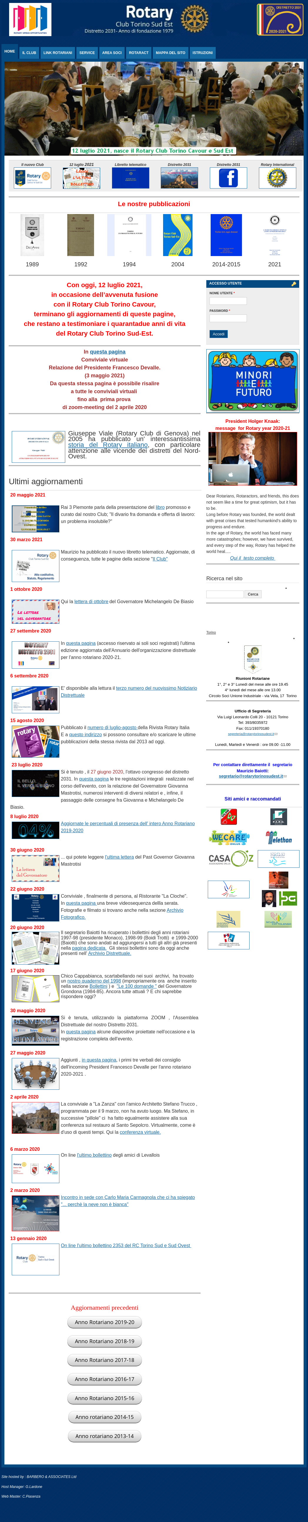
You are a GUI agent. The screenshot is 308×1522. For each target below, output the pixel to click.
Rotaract (138, 53)
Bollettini (98, 986)
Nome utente (222, 293)
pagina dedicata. (89, 948)
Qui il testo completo (252, 558)
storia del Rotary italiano (108, 444)
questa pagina (107, 352)
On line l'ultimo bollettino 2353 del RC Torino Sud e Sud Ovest (126, 1245)
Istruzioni (203, 53)
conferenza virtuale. (140, 1132)
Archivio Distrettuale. (109, 953)
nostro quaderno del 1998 (94, 980)
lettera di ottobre (91, 601)
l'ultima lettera (119, 857)
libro (160, 507)
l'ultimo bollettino (94, 1155)
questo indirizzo (85, 734)
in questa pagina (99, 1059)
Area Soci (112, 53)
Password (220, 310)
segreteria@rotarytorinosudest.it (253, 734)
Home (9, 51)
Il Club (29, 53)
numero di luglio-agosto (113, 727)
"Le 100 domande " (137, 986)
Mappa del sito (170, 53)
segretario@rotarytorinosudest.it (253, 776)
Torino (211, 632)
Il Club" (160, 558)
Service (87, 53)
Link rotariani (57, 53)
